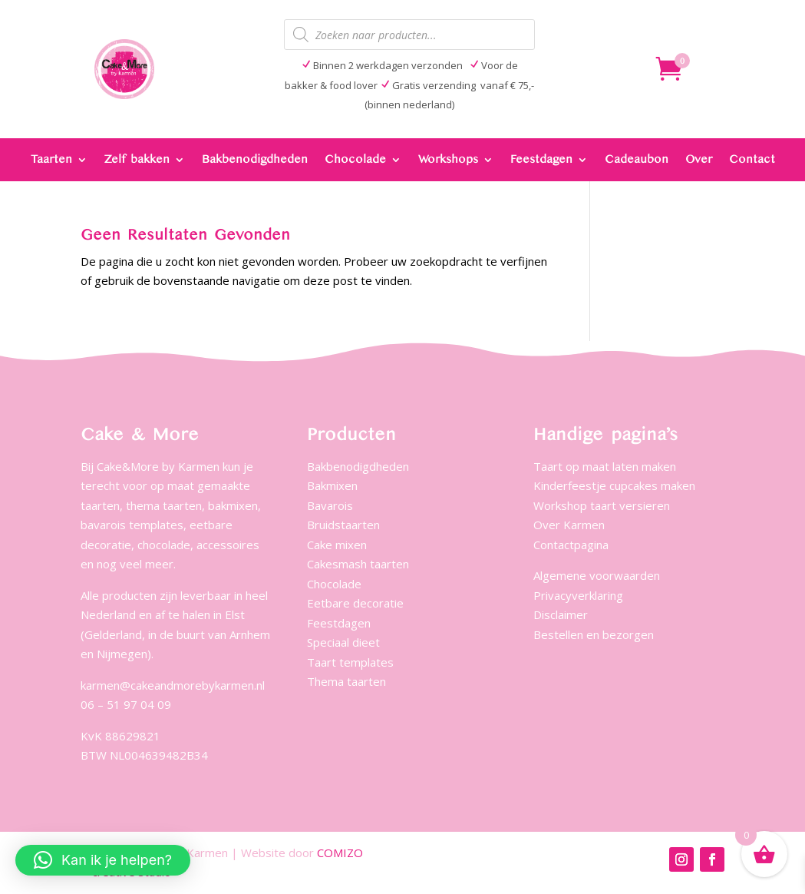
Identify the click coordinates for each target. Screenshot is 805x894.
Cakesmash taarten (358, 563)
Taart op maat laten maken (604, 466)
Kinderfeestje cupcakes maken (614, 485)
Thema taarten (346, 681)
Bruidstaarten (343, 524)
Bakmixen (332, 485)
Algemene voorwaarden (596, 575)
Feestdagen (541, 160)
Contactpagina (571, 544)
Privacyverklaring (578, 595)
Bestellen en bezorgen (593, 634)
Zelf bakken (137, 160)
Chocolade (355, 160)
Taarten (51, 160)
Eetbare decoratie (355, 603)
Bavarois (330, 505)
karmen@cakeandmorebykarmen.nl (173, 685)
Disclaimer (560, 614)
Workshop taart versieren (601, 505)
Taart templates (350, 662)
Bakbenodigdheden (255, 160)
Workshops (448, 160)
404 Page (614, 67)
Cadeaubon (636, 160)
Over (698, 160)
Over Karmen (569, 524)
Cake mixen (337, 544)
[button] (102, 860)
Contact (752, 160)
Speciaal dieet (343, 642)
